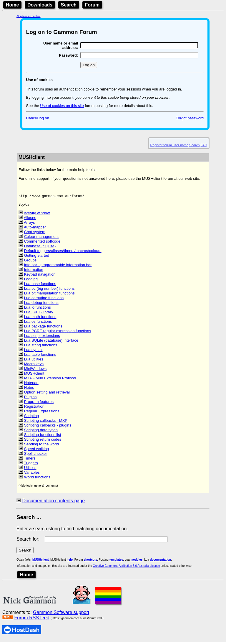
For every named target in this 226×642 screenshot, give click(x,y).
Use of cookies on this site (62, 105)
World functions (37, 479)
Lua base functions (40, 285)
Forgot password (190, 118)
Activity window (37, 215)
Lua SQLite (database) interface (51, 342)
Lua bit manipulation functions (49, 295)
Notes (29, 389)
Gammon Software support (61, 614)
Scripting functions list (42, 436)
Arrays (29, 224)
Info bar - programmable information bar (58, 266)
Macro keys (34, 365)
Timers (29, 460)
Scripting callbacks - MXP (45, 422)
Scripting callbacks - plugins (47, 427)
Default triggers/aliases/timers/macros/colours (63, 252)
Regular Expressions (41, 413)
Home (12, 4)
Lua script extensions (42, 337)
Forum (92, 4)
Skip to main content (28, 16)
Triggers (31, 464)
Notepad (31, 384)
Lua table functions (40, 356)
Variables (32, 474)
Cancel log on (37, 118)
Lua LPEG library (38, 314)
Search (69, 4)
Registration (34, 408)
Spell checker (35, 455)
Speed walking (36, 450)
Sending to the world (41, 446)
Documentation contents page (53, 502)
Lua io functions (37, 309)
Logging (31, 281)
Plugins (30, 398)
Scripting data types (41, 431)
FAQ (204, 145)
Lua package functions (43, 328)
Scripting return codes (42, 441)
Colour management (41, 238)
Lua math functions (40, 318)
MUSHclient (34, 375)
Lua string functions (40, 347)
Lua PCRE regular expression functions (57, 332)
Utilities (30, 469)
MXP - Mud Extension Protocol (50, 380)
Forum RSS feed (31, 619)
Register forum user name (169, 145)
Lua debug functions (41, 304)
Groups (30, 262)
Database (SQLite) (40, 248)
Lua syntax (33, 351)
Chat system (34, 233)
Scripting (31, 417)
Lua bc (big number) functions (49, 290)
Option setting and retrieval (47, 394)
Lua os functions (38, 323)
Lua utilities (33, 361)
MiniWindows (35, 370)
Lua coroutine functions (44, 299)
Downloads (39, 4)
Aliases (30, 219)
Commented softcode (42, 243)
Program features (39, 403)
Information (33, 271)
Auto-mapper (35, 229)
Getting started (36, 257)
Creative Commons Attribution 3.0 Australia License (126, 567)
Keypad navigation (40, 276)
